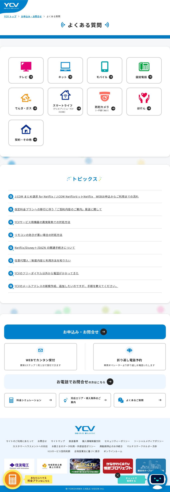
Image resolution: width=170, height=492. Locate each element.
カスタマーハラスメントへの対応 (30, 446)
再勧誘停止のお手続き (111, 446)
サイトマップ (58, 441)
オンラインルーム (113, 451)
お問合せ (42, 441)
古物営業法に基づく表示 (87, 451)
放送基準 (73, 441)
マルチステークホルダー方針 (142, 446)
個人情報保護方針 (91, 441)
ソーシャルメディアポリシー (149, 441)
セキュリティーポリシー (117, 441)
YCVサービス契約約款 (59, 451)
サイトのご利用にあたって (20, 441)
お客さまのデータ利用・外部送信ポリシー (74, 446)
